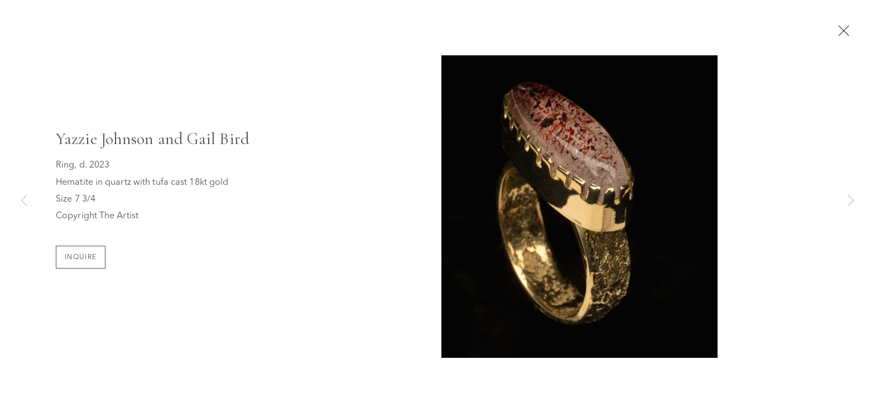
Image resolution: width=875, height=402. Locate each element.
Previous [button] (24, 201)
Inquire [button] (81, 259)
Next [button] (851, 201)
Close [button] (849, 31)
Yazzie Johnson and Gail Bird (152, 141)
